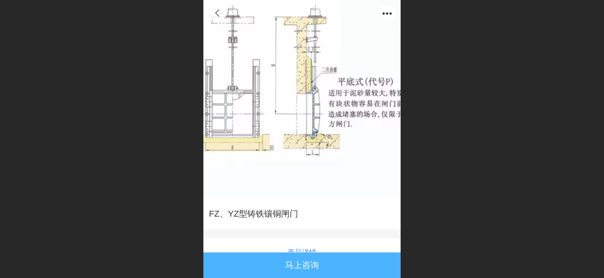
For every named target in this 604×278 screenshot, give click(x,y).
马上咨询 (302, 265)
